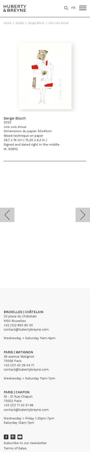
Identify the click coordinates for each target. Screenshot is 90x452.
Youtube (20, 437)
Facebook (6, 437)
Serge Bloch (36, 23)
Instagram (13, 437)
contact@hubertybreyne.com (26, 329)
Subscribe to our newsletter (25, 443)
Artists (20, 23)
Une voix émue (58, 23)
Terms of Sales (15, 448)
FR (73, 8)
